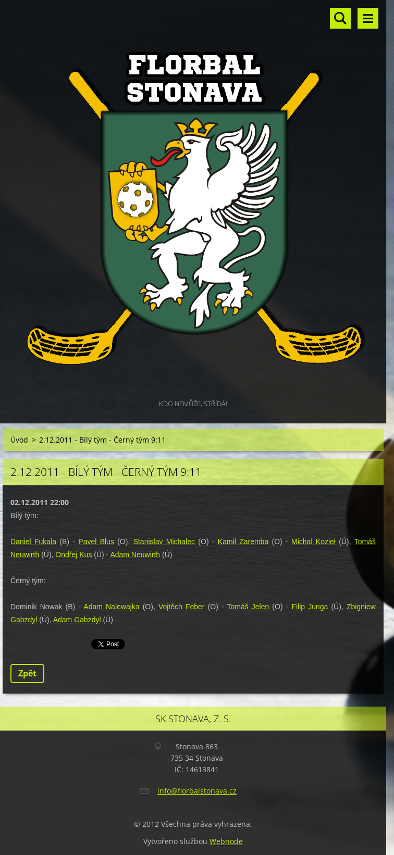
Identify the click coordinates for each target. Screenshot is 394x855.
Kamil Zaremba (243, 541)
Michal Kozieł (313, 541)
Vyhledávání (340, 18)
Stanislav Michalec (164, 541)
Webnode (226, 841)
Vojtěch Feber (181, 606)
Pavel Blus (96, 541)
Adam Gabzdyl (77, 619)
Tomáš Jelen (248, 606)
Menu (368, 18)
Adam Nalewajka (111, 606)
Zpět (27, 673)
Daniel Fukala (33, 541)
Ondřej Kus (73, 554)
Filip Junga (309, 606)
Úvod (19, 440)
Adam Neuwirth (135, 554)
